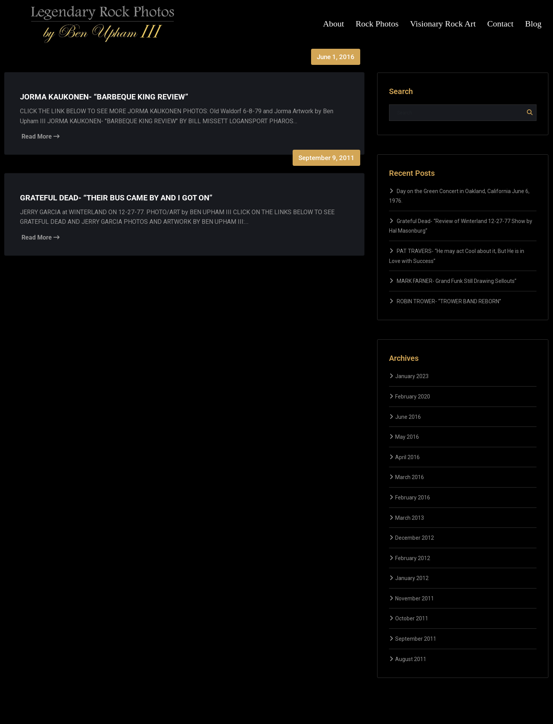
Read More (41, 136)
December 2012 (414, 538)
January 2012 (412, 578)
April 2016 (407, 457)
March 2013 (409, 518)
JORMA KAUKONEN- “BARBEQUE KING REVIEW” (104, 96)
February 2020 (412, 396)
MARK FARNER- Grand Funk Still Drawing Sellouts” (457, 281)
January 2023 (412, 376)
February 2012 (412, 558)
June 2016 (408, 417)
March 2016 (409, 477)
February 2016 (412, 497)
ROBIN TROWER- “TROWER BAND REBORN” (449, 301)
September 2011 (415, 639)
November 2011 (414, 598)
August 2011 (410, 659)
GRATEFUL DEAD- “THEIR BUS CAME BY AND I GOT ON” (116, 197)
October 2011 (411, 618)
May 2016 (407, 437)
